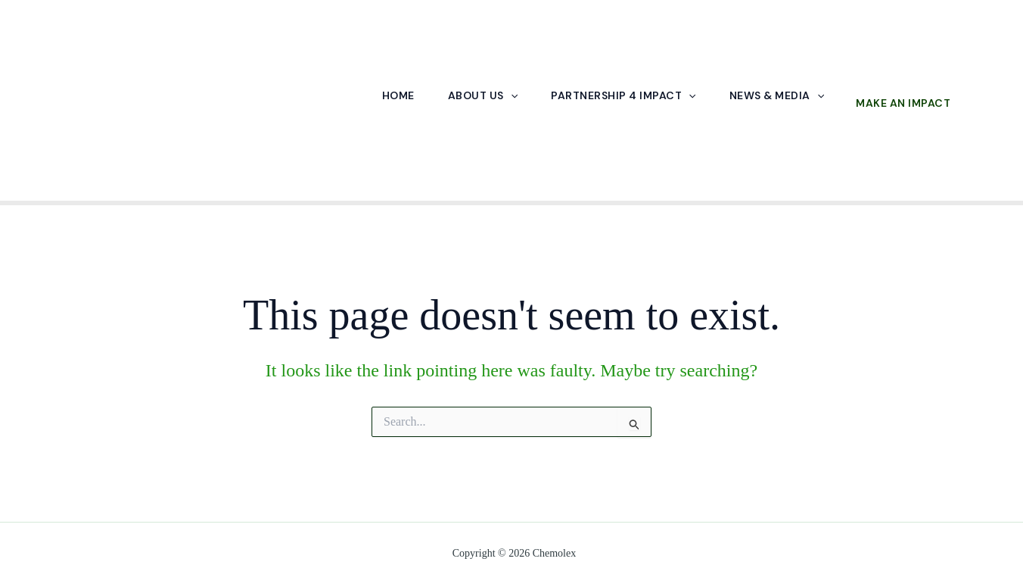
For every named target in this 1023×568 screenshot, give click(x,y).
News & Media (776, 96)
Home (398, 96)
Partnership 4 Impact (623, 96)
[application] (511, 95)
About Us (483, 96)
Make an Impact (903, 103)
